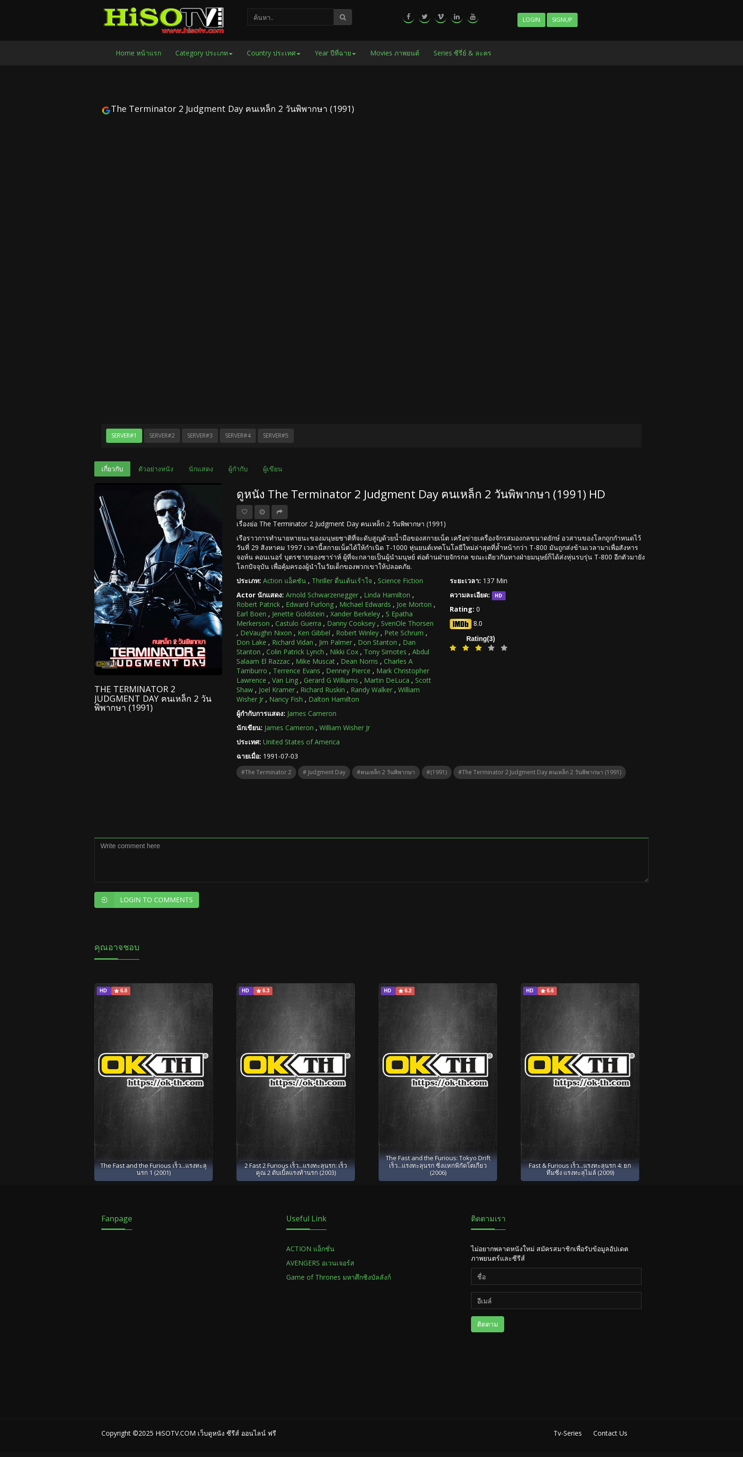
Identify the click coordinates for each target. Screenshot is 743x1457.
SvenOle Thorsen (407, 623)
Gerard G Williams (331, 680)
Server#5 (276, 435)
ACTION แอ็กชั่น (310, 1248)
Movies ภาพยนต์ (394, 52)
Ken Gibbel (314, 632)
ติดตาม (487, 1324)
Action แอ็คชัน (284, 580)
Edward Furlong (310, 604)
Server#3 (200, 435)
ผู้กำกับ (238, 468)
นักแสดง (201, 468)
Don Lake (251, 642)
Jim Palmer (335, 642)
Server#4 (238, 435)
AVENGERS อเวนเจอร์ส (320, 1262)
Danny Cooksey (351, 623)
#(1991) (436, 772)
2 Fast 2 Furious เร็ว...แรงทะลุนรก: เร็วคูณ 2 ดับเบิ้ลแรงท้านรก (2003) (296, 1169)
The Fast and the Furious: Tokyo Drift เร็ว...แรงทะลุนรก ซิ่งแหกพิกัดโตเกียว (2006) (438, 1165)
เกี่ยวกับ (112, 468)
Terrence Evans (296, 670)
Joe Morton (414, 604)
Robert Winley (357, 632)
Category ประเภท (204, 52)
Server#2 (162, 435)
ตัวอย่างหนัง (155, 468)
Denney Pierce (348, 670)
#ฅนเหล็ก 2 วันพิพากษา (386, 772)
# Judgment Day (324, 772)
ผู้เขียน (272, 468)
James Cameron (311, 713)
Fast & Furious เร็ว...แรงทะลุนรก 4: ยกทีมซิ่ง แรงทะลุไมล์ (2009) (580, 1169)
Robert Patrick (258, 604)
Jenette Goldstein (298, 613)
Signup (562, 20)
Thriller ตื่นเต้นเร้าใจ (342, 580)
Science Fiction (400, 580)
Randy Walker (371, 689)
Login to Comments (143, 900)
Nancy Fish (286, 699)
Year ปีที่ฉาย (335, 52)
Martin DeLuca (386, 680)
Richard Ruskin (322, 689)
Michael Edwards (365, 604)
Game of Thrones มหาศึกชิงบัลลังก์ (339, 1277)
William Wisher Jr (344, 727)
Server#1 (124, 435)
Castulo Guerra (298, 623)
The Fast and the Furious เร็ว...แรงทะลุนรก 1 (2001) (153, 1169)
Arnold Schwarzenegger (322, 594)
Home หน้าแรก (138, 52)
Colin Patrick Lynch (295, 651)
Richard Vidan (292, 642)
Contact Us (610, 1433)
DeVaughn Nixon (266, 632)
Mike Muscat (315, 661)
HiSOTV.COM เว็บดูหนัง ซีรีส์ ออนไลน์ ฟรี (215, 1433)
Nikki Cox (344, 651)
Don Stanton (377, 642)
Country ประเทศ (273, 52)
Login (531, 20)
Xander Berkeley (355, 613)
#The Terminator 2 (266, 772)
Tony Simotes (385, 651)
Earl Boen (251, 613)
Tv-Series (567, 1433)
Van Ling (285, 680)
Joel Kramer (277, 689)
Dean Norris (359, 661)
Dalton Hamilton (333, 699)
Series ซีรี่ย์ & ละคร (462, 52)
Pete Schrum (404, 632)
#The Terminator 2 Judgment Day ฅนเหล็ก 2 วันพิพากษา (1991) (539, 772)
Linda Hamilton (387, 594)
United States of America (301, 741)
